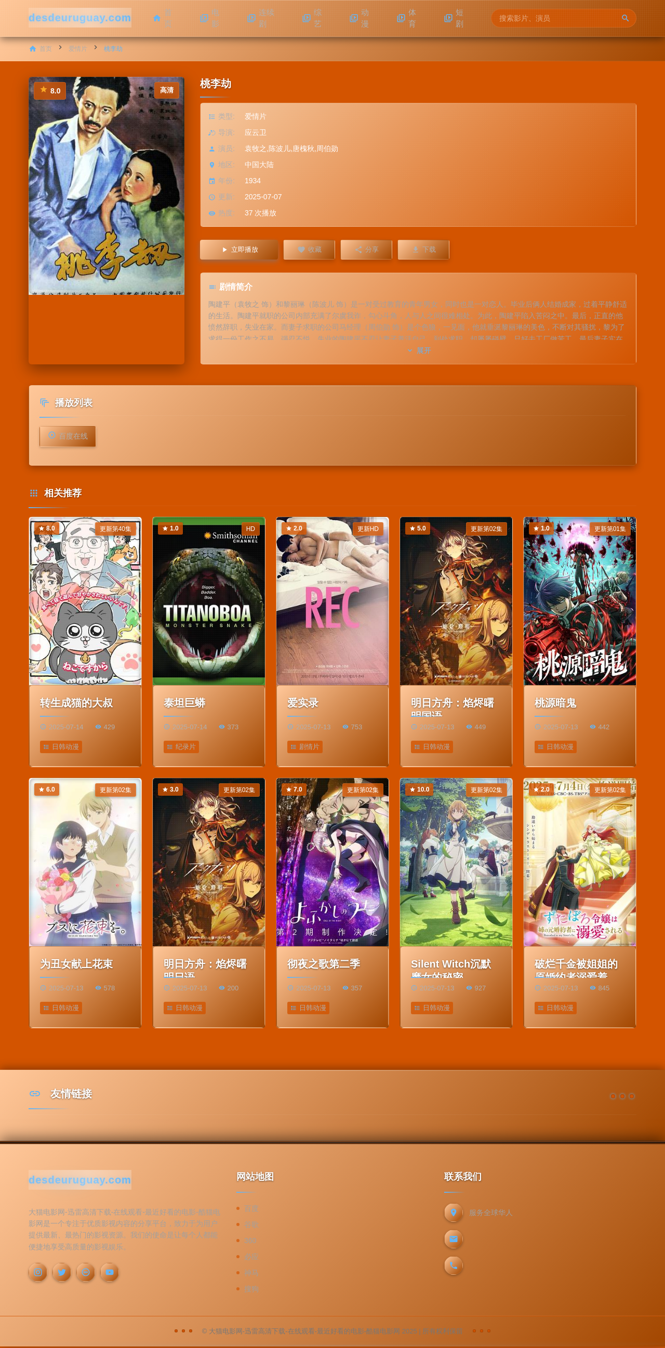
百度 (251, 1209)
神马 (251, 1274)
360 (250, 1241)
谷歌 (251, 1225)
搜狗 (251, 1290)
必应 (251, 1258)
